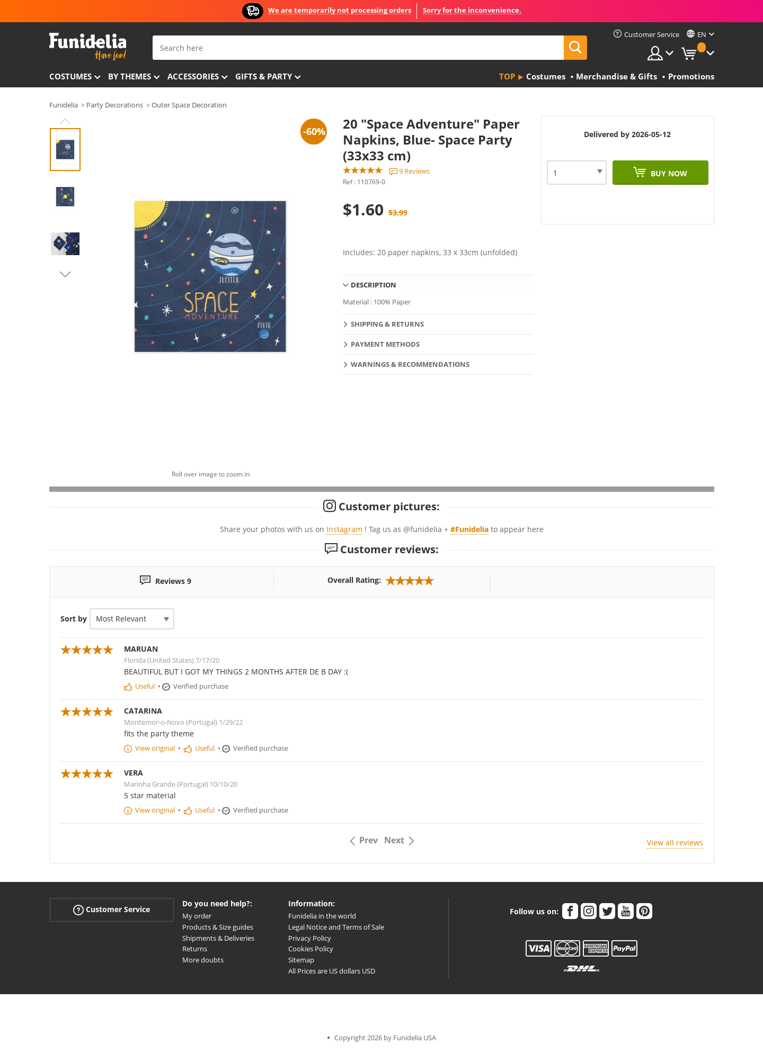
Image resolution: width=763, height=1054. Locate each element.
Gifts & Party (263, 76)
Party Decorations (114, 105)
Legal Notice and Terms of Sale (336, 927)
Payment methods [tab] (385, 344)
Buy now (668, 173)
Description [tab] (373, 285)
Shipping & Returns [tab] (387, 324)
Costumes (70, 76)
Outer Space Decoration (189, 105)
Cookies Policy (310, 948)
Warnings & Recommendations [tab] (410, 364)
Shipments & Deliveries (218, 938)
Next (65, 274)
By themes (129, 76)
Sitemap (301, 960)
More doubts (203, 960)
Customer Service (111, 909)
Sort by (73, 619)
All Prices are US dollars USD (331, 971)
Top (507, 76)
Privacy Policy (309, 938)
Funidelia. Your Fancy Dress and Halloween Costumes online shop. (87, 47)
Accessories (193, 76)
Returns (194, 948)
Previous (65, 121)
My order (196, 916)
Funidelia (63, 105)
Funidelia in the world (322, 916)
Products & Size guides (217, 927)
